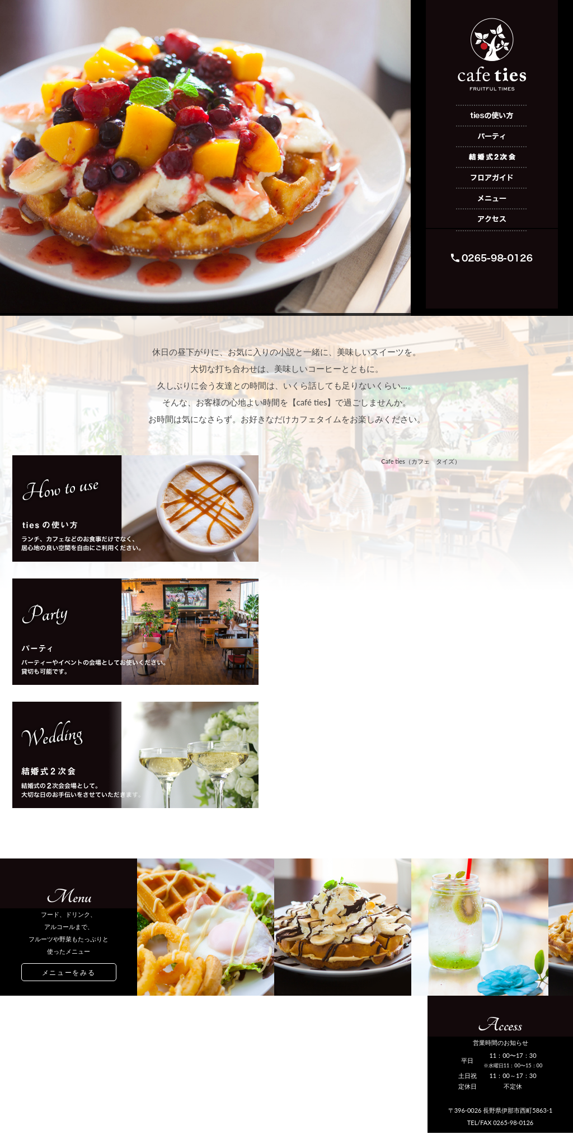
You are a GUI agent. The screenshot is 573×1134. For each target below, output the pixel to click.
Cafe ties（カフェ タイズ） (420, 461)
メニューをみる (69, 972)
